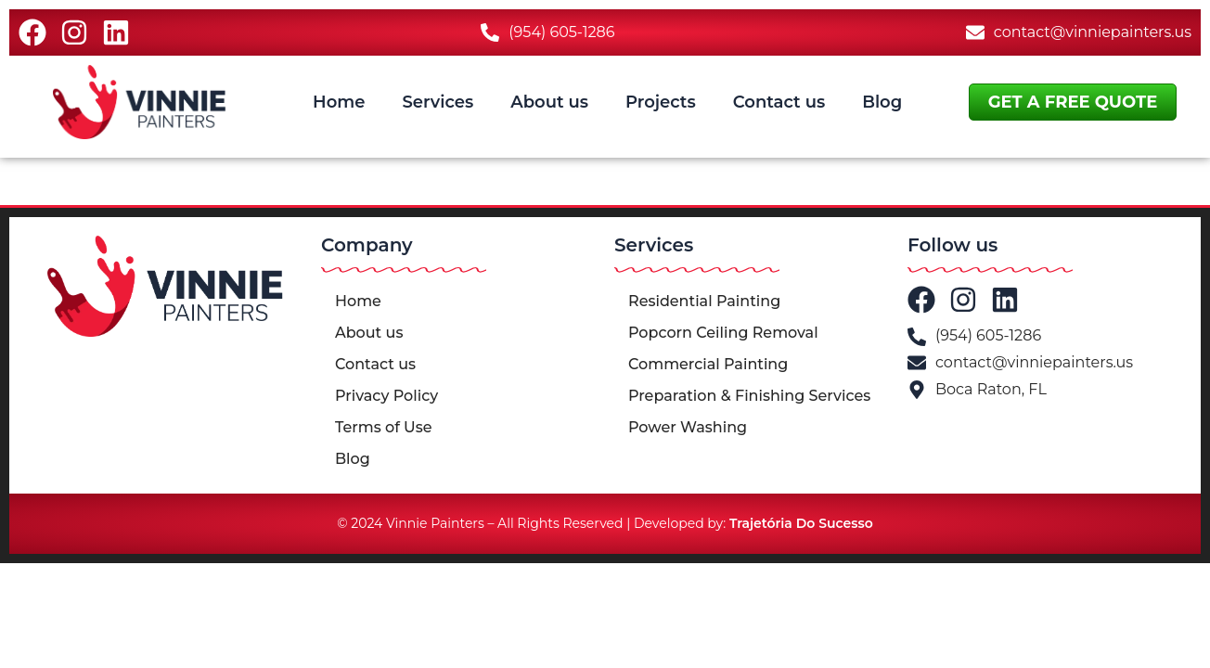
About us (549, 102)
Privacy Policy (386, 396)
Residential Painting (704, 301)
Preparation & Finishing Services (749, 396)
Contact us (779, 102)
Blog (882, 102)
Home (339, 102)
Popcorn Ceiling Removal (723, 332)
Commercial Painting (708, 364)
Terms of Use (383, 427)
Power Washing (687, 427)
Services (437, 102)
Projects (660, 102)
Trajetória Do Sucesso (801, 523)
